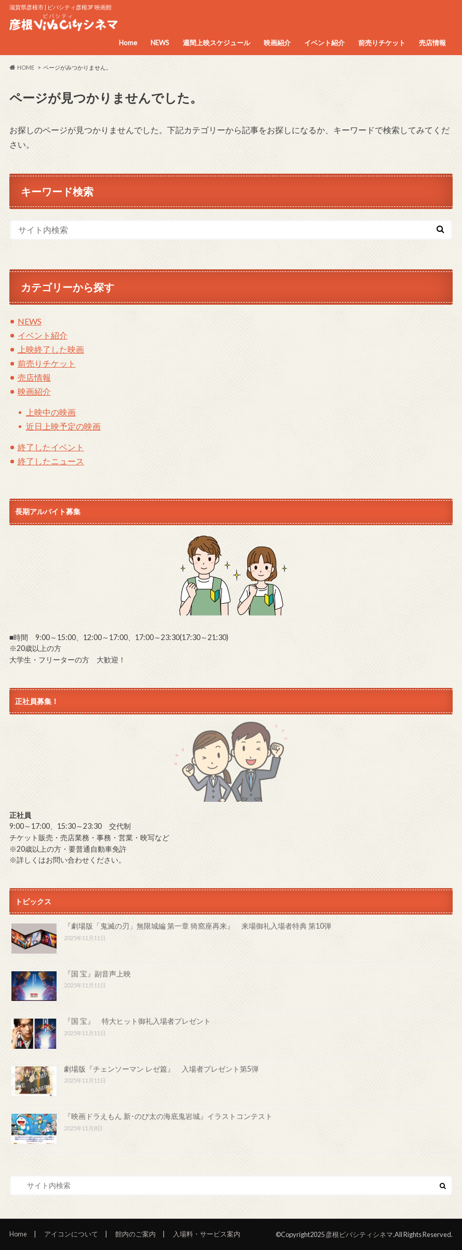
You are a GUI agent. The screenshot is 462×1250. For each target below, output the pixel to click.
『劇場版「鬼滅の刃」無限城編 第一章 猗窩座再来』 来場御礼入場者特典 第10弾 (197, 925)
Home (128, 42)
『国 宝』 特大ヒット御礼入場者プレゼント (137, 1021)
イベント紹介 (324, 42)
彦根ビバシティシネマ (359, 1234)
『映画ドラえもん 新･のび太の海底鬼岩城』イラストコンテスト (168, 1116)
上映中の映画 (51, 412)
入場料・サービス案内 (206, 1234)
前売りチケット (381, 42)
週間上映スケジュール (216, 42)
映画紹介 (277, 42)
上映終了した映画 (51, 349)
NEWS (160, 42)
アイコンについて (71, 1234)
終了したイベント (51, 447)
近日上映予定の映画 (63, 426)
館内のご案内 (135, 1234)
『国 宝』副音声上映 (97, 973)
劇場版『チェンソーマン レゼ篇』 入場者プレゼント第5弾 (161, 1068)
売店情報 (432, 42)
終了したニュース (51, 461)
